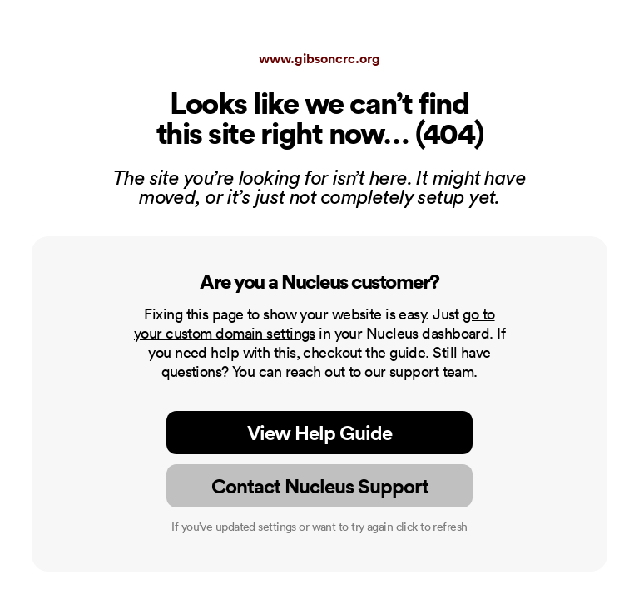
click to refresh (432, 526)
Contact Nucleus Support (319, 485)
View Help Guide (319, 432)
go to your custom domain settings (314, 323)
